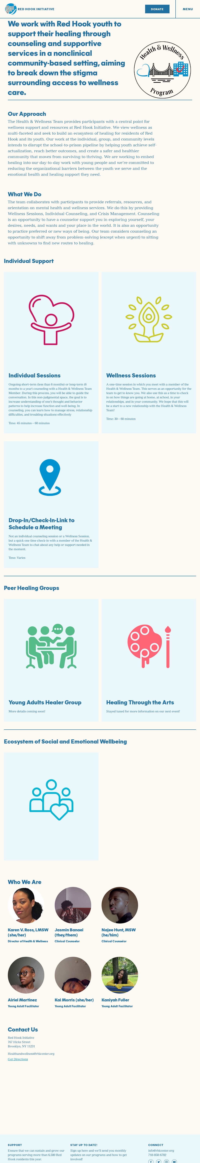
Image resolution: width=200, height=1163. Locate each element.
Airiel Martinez (22, 1000)
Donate (157, 9)
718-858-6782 (157, 1155)
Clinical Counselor (67, 941)
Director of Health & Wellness (28, 941)
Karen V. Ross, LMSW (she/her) (28, 932)
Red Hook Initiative (29, 9)
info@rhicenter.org (161, 1150)
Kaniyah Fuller (115, 1000)
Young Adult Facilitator (23, 1006)
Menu (188, 9)
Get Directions (18, 1059)
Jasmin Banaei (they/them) (69, 932)
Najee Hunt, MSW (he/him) (119, 932)
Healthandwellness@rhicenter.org (31, 1053)
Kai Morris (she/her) (74, 1000)
